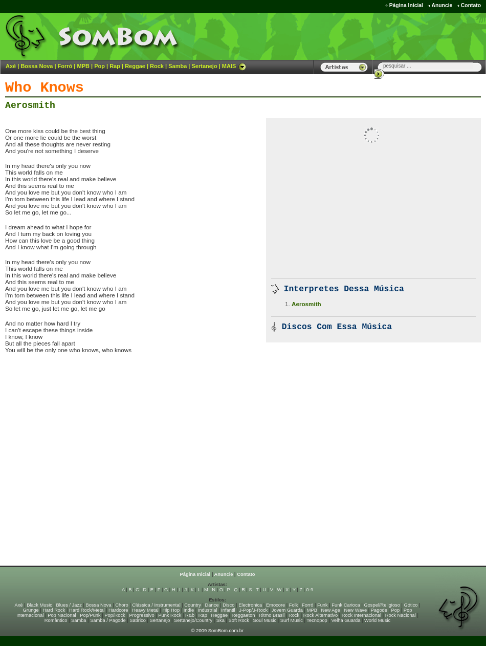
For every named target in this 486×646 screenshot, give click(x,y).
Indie (189, 610)
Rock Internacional (361, 615)
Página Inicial (406, 5)
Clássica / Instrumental (156, 605)
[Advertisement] (358, 35)
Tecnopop (316, 620)
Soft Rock (239, 620)
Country (192, 605)
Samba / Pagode (108, 620)
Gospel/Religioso (382, 605)
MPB (83, 66)
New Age (330, 610)
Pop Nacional (62, 615)
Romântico (56, 620)
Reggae (135, 66)
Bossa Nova (36, 66)
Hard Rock (53, 610)
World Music (377, 620)
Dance (212, 605)
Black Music (39, 605)
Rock (157, 66)
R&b (189, 615)
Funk (322, 605)
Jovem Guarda (287, 610)
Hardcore (118, 610)
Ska (220, 620)
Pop (99, 66)
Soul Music (265, 620)
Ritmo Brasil (271, 615)
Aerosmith (30, 105)
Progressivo (141, 615)
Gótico (411, 605)
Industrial (207, 610)
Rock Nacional (400, 615)
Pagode (379, 610)
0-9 (309, 589)
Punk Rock (169, 615)
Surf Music (291, 620)
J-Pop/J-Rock (253, 610)
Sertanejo (204, 66)
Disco (228, 605)
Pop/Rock (114, 615)
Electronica (250, 605)
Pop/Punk (90, 615)
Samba (177, 66)
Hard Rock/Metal (86, 610)
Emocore (275, 605)
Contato (471, 5)
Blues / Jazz (69, 605)
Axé (11, 66)
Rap (114, 66)
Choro (121, 605)
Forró (65, 66)
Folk (293, 605)
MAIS (234, 66)
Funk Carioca (346, 605)
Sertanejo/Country (193, 620)
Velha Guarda (345, 620)
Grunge (31, 610)
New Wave (355, 610)
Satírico (137, 620)
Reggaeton (243, 615)
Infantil (228, 610)
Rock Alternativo (320, 615)
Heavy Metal (145, 610)
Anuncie (441, 5)
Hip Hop (171, 610)
